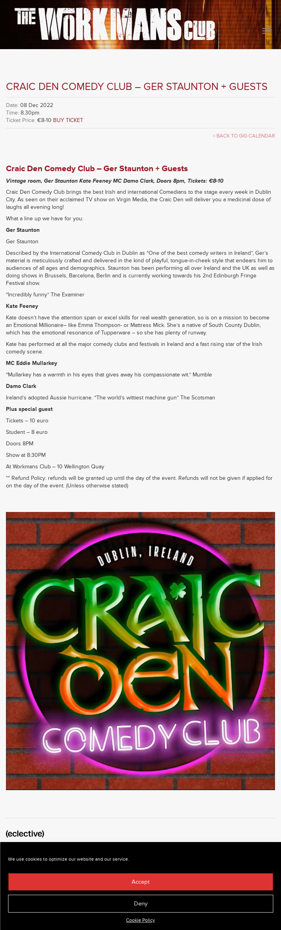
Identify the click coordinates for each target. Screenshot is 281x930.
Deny (140, 903)
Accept (140, 882)
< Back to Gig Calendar (244, 136)
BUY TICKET (68, 120)
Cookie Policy (140, 920)
